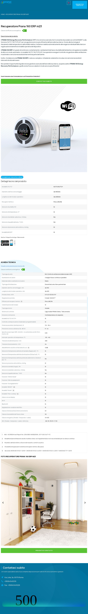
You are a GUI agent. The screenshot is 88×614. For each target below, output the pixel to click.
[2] (14, 387)
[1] (21, 301)
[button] (3, 502)
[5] (28, 347)
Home (3, 14)
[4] (17, 394)
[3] (13, 390)
